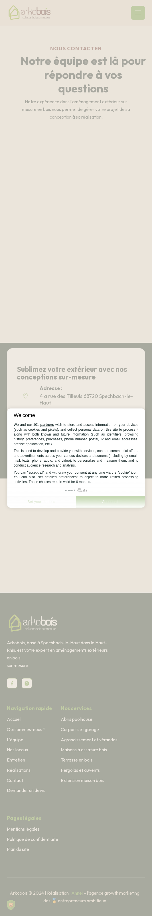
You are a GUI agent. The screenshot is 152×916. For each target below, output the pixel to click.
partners (47, 425)
